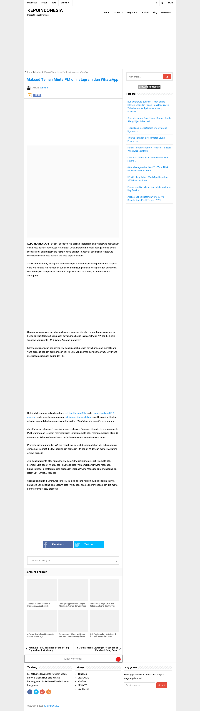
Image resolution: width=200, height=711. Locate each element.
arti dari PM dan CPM (75, 413)
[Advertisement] (100, 44)
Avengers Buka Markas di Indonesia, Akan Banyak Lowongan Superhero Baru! (39, 606)
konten (37, 95)
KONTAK (82, 681)
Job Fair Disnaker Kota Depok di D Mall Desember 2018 (103, 635)
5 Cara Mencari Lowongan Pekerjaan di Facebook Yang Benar (97, 648)
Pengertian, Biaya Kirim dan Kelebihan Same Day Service (102, 605)
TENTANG (83, 674)
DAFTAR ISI (83, 689)
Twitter (83, 545)
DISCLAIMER (84, 677)
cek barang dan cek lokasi (78, 417)
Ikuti (170, 3)
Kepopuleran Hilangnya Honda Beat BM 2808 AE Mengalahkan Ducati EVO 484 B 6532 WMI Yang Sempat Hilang (72, 637)
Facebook (54, 545)
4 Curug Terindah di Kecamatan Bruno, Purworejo (41, 635)
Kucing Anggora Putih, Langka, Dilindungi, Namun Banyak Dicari (72, 605)
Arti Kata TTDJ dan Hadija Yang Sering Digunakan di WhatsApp (49, 648)
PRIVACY (82, 685)
